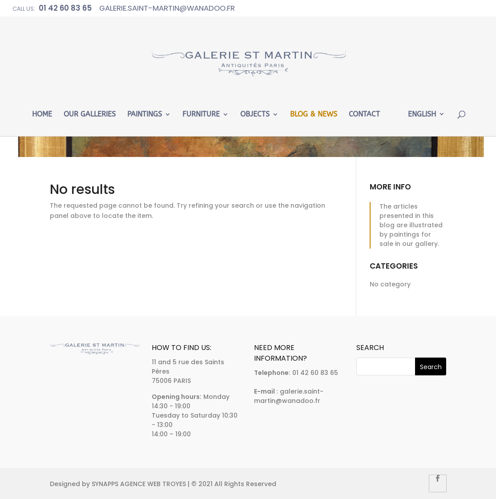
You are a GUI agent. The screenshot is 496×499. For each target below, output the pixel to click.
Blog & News (313, 114)
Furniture (201, 114)
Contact (364, 114)
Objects (255, 114)
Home (42, 114)
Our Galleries (90, 114)
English (422, 114)
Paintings (144, 114)
